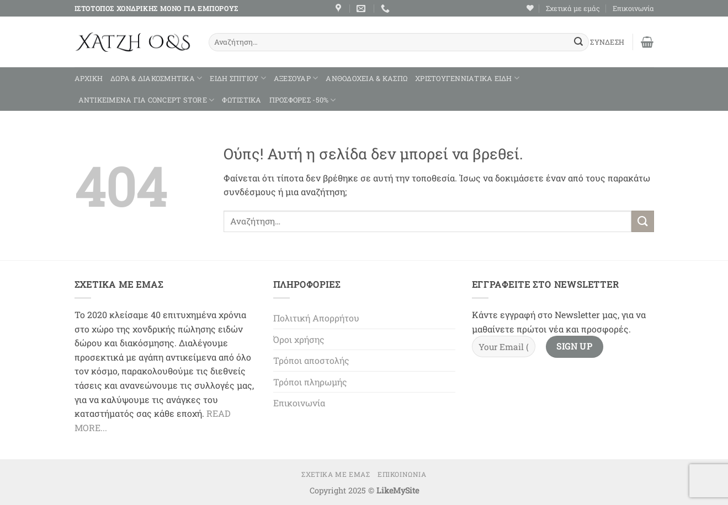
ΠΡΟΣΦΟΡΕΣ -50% (302, 100)
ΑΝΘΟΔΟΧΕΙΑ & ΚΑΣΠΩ (366, 78)
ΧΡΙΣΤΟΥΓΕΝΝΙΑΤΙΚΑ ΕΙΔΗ (467, 78)
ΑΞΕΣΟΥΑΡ (296, 78)
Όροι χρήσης (299, 339)
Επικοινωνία (633, 8)
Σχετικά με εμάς (573, 8)
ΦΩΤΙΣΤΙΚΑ (241, 99)
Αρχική (89, 78)
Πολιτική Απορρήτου (316, 318)
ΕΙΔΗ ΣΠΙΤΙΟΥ (238, 78)
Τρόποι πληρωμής (310, 382)
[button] (647, 42)
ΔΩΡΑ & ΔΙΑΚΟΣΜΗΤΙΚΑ (156, 78)
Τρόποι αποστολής (311, 360)
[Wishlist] (530, 8)
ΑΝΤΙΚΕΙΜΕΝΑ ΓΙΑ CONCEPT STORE (146, 100)
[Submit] (578, 42)
